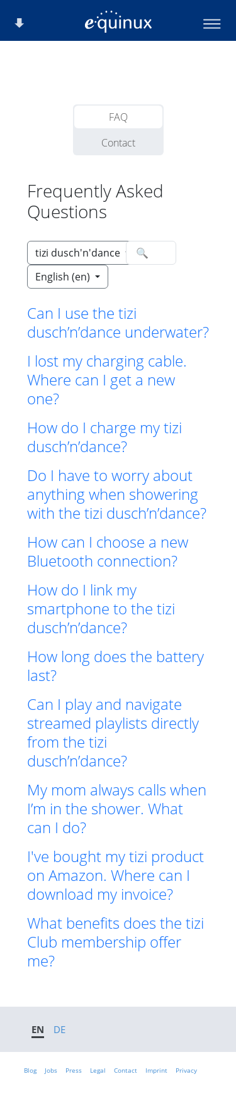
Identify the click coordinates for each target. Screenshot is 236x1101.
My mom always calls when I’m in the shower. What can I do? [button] (116, 808)
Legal (98, 1070)
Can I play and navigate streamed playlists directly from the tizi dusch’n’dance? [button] (113, 732)
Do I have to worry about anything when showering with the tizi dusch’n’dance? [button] (116, 494)
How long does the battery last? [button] (115, 666)
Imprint (156, 1070)
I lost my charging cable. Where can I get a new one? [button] (107, 379)
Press (73, 1070)
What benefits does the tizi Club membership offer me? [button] (115, 942)
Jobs (51, 1070)
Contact (118, 143)
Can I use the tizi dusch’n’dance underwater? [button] (118, 322)
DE (59, 1029)
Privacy (186, 1070)
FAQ (118, 117)
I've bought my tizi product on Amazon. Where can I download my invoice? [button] (115, 875)
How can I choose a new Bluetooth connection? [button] (107, 551)
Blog (30, 1070)
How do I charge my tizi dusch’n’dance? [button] (104, 437)
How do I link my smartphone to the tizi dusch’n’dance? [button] (101, 608)
